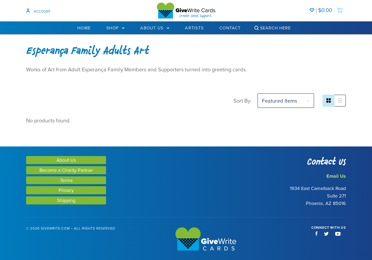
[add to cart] (330, 7)
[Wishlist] (313, 7)
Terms (66, 180)
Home (84, 28)
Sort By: (242, 100)
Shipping (66, 200)
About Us (154, 28)
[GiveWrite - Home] (186, 239)
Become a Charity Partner (66, 170)
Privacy (66, 190)
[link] (26, 239)
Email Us (336, 176)
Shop (115, 28)
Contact (230, 28)
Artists (194, 28)
